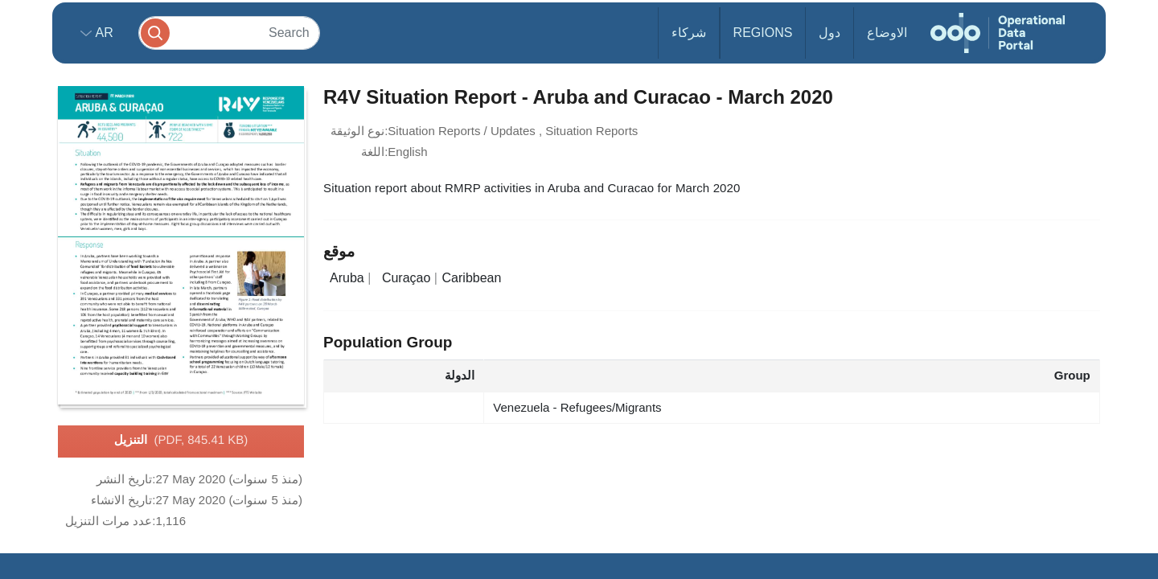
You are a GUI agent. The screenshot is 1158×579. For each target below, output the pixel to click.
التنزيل (181, 440)
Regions (763, 32)
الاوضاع (887, 32)
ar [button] (102, 32)
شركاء (688, 32)
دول (829, 32)
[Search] (229, 32)
